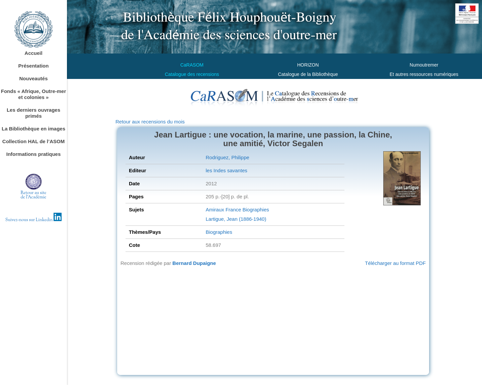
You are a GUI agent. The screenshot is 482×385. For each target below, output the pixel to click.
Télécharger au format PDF (395, 263)
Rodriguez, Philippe (227, 157)
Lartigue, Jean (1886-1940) (236, 219)
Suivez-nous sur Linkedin (33, 220)
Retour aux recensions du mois (150, 121)
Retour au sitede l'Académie (34, 195)
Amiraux (215, 209)
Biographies (255, 209)
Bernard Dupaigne (194, 263)
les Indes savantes (226, 170)
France (232, 209)
